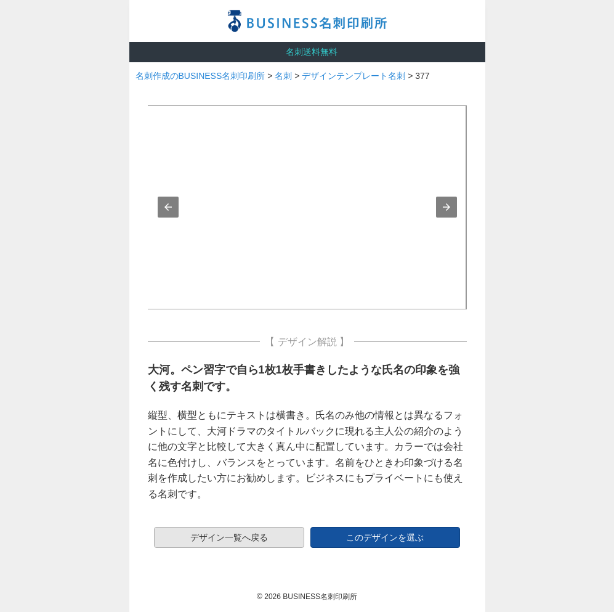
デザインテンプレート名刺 (353, 76)
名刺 (283, 76)
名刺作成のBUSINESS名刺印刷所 (200, 76)
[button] (168, 207)
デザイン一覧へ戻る (229, 537)
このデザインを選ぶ (385, 537)
